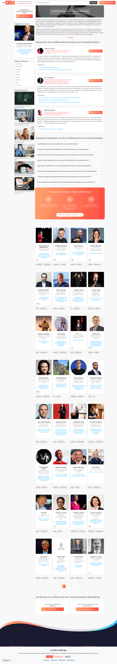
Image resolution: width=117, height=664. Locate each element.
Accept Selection (59, 656)
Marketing (62, 660)
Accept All (49, 656)
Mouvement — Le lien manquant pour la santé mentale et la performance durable (60, 102)
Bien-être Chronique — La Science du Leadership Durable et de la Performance (59, 97)
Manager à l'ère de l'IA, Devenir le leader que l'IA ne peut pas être (55, 69)
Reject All (68, 656)
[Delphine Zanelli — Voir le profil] (70, 59)
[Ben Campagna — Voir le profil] (70, 90)
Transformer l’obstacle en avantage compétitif (51, 129)
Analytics (54, 660)
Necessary (46, 660)
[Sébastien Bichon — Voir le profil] (70, 120)
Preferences (71, 660)
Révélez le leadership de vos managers (49, 67)
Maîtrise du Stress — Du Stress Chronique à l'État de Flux (53, 100)
